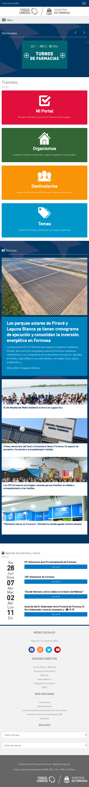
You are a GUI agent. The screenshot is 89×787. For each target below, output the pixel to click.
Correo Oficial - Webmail (44, 667)
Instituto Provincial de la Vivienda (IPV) (44, 714)
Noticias (36, 367)
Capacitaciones (44, 706)
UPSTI (44, 687)
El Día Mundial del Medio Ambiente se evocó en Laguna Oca (32, 407)
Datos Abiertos (44, 679)
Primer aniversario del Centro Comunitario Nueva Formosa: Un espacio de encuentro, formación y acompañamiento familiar (40, 448)
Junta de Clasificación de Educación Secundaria (44, 710)
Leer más (56, 567)
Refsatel (45, 675)
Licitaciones (44, 702)
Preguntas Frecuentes (44, 683)
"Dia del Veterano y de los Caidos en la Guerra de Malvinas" (53, 591)
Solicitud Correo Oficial (44, 671)
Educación (44, 718)
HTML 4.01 (64, 769)
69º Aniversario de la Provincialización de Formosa (50, 561)
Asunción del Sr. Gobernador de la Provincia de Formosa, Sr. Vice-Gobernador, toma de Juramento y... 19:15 (54, 608)
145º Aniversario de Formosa (39, 576)
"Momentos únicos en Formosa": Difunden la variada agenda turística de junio (42, 523)
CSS (56, 769)
